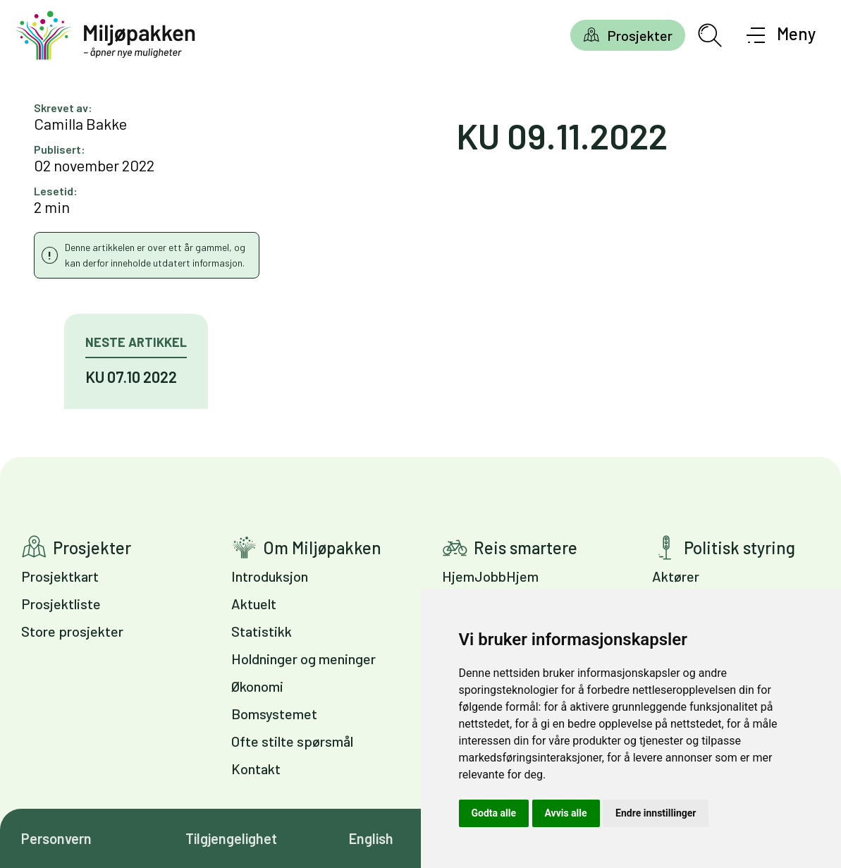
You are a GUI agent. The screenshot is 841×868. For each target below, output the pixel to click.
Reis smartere (525, 547)
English (371, 838)
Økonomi (257, 686)
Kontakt (256, 768)
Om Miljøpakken (322, 547)
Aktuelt (253, 603)
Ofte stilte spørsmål (292, 741)
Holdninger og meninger (303, 658)
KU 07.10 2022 (131, 376)
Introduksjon (269, 576)
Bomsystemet (274, 713)
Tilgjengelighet (231, 838)
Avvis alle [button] (566, 813)
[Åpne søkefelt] (710, 35)
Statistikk (261, 631)
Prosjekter (640, 35)
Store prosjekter (72, 631)
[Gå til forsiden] (106, 35)
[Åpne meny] (781, 35)
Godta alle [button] (494, 813)
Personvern (56, 838)
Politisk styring (739, 547)
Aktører (675, 576)
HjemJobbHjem (490, 576)
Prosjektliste (61, 603)
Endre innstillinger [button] (655, 813)
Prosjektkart (60, 576)
